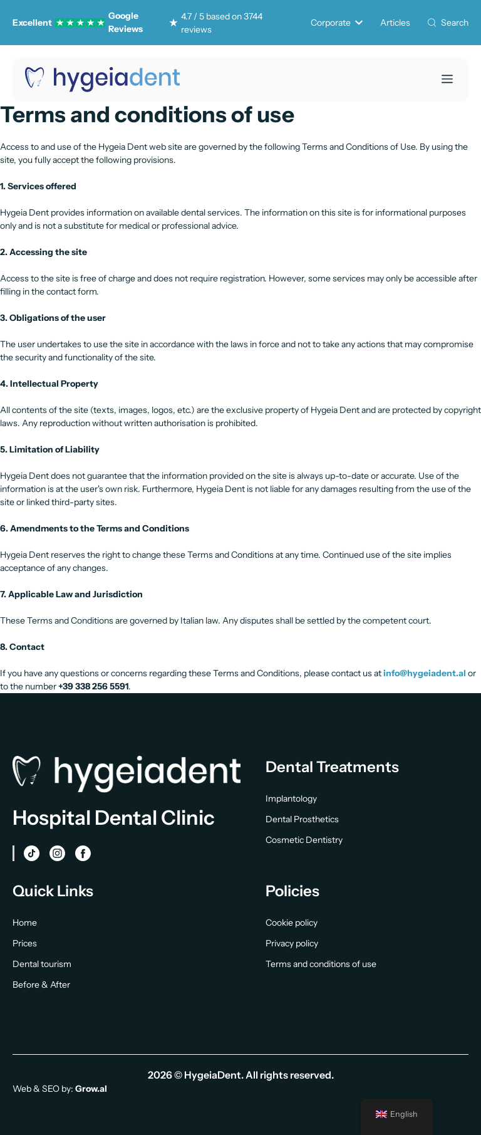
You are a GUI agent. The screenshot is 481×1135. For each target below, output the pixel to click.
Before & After (41, 984)
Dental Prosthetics (302, 819)
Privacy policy (292, 943)
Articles (395, 22)
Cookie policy (292, 922)
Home (25, 922)
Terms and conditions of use (321, 964)
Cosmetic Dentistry (304, 839)
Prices (25, 943)
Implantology (291, 798)
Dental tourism (42, 964)
